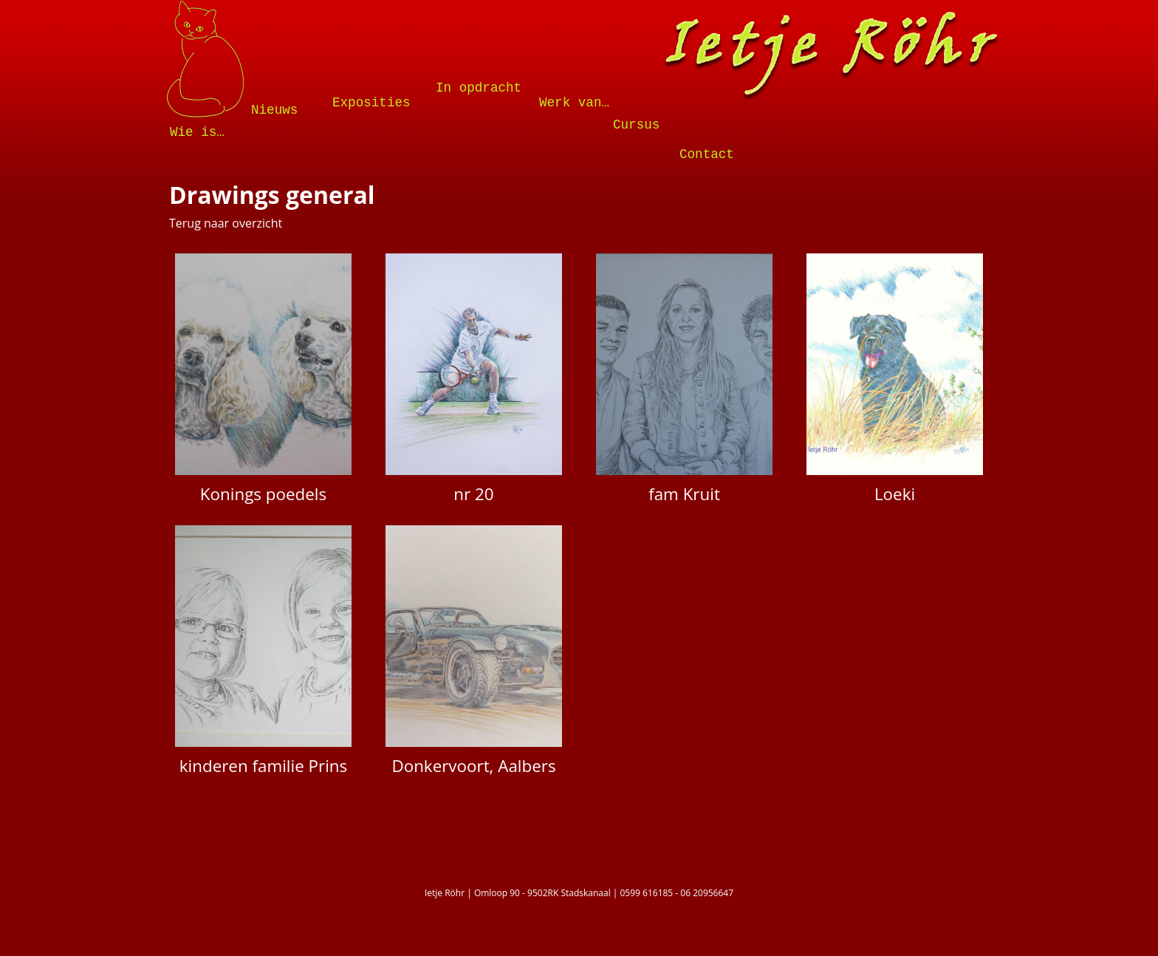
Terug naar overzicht (225, 223)
